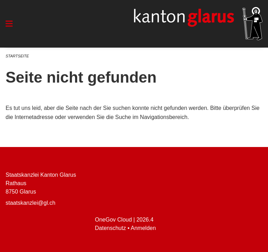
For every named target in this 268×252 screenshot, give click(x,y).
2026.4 (145, 220)
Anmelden (143, 228)
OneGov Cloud (113, 220)
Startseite (17, 56)
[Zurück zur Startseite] (198, 24)
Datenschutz (110, 228)
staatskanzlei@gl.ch (30, 203)
